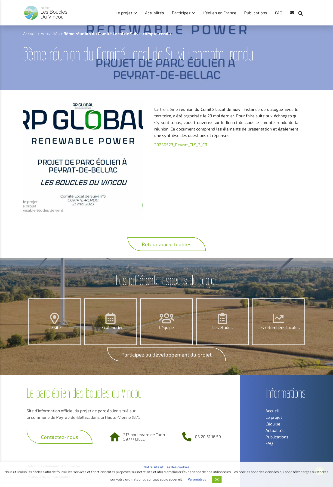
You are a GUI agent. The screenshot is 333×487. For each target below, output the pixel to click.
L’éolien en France (219, 12)
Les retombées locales (278, 327)
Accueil (30, 33)
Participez (181, 12)
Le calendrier (111, 327)
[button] (303, 4)
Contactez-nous (59, 437)
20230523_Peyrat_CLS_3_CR (180, 144)
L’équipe (166, 327)
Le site (55, 327)
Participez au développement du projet (166, 354)
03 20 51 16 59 (208, 436)
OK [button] (217, 479)
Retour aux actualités (166, 244)
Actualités (154, 12)
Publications (255, 12)
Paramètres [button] (197, 479)
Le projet (124, 12)
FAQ (278, 12)
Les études (222, 327)
